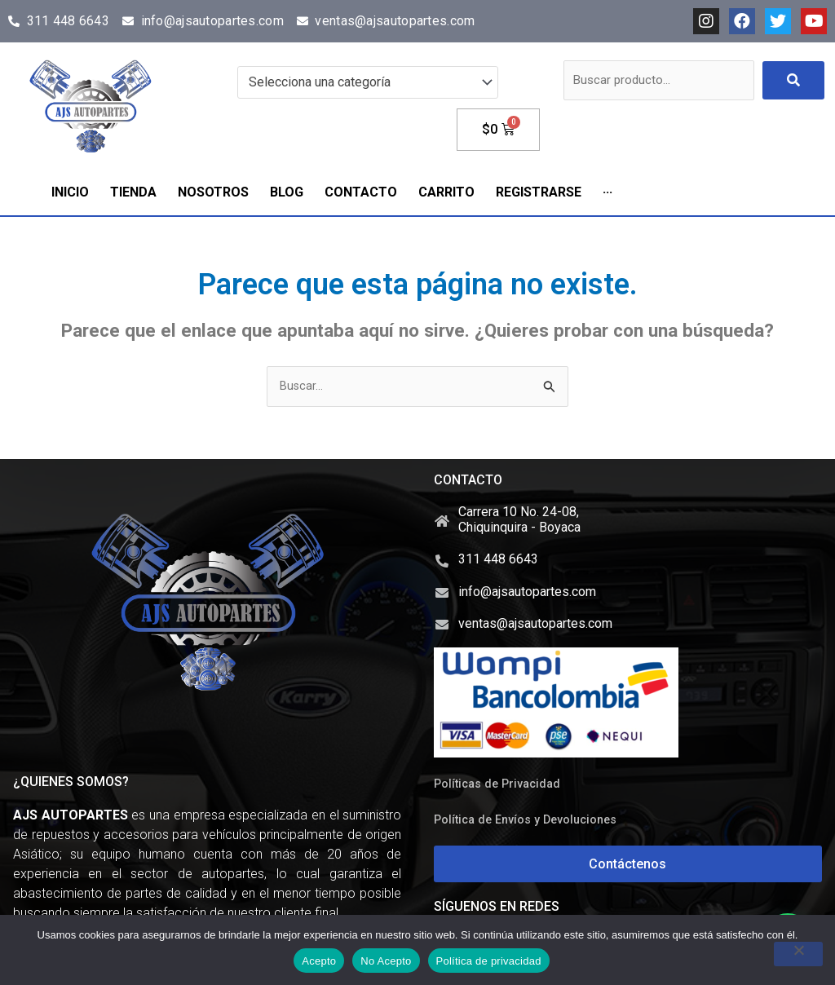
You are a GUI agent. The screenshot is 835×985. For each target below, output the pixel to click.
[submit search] (793, 80)
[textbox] (360, 82)
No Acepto (385, 961)
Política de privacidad (488, 961)
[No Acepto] (798, 954)
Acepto (319, 961)
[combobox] (367, 82)
